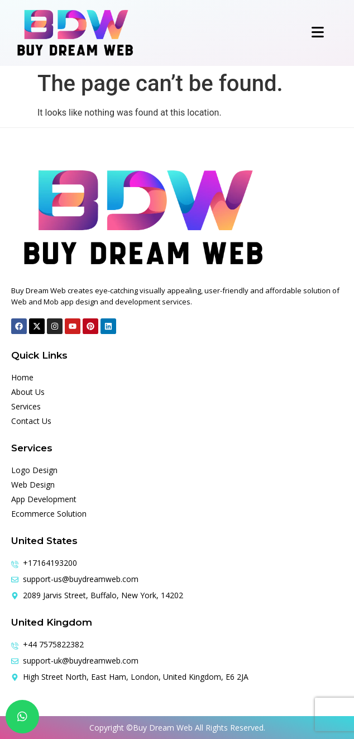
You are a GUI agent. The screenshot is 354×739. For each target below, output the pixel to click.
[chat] (22, 716)
